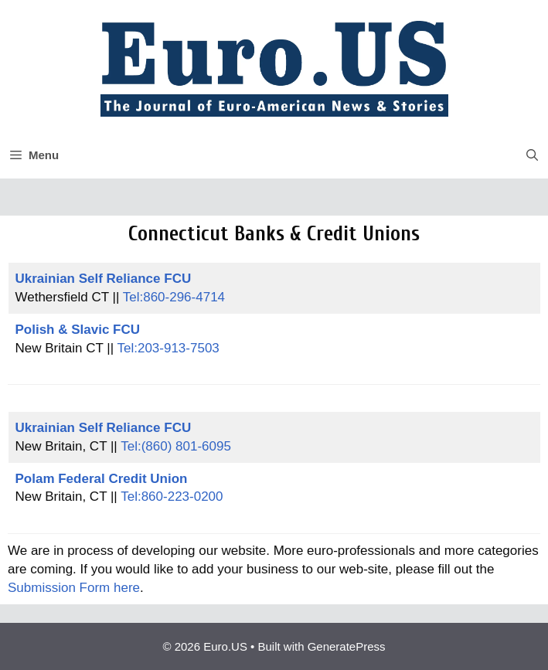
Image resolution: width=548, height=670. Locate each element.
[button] (532, 155)
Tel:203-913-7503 (168, 348)
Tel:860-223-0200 (172, 496)
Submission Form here (74, 587)
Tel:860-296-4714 (174, 297)
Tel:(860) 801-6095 (176, 446)
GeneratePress (347, 646)
